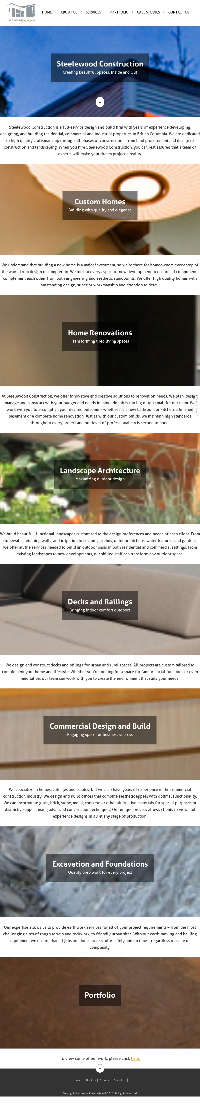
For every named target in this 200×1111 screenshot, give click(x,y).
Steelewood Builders (196, 391)
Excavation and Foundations (196, 412)
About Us (69, 12)
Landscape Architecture (196, 402)
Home (47, 12)
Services (93, 12)
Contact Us (178, 12)
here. (135, 1058)
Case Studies (148, 12)
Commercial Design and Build (196, 409)
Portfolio (196, 415)
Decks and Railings (196, 405)
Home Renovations (196, 399)
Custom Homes (196, 395)
